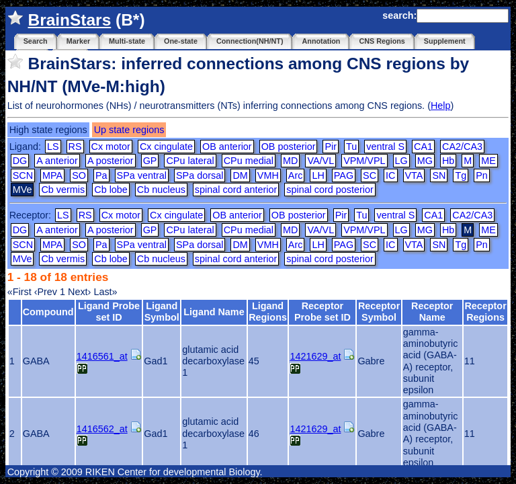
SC (369, 175)
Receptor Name (432, 311)
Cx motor (110, 146)
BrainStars (69, 20)
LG (401, 160)
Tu (351, 146)
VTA (414, 175)
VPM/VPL (364, 160)
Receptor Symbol (379, 311)
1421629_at (315, 356)
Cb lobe (111, 189)
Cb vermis (63, 189)
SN (438, 175)
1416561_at (102, 356)
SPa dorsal (199, 175)
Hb (448, 160)
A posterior (110, 160)
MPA (52, 175)
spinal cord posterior (330, 189)
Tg (460, 175)
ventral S (385, 146)
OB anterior (227, 146)
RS (75, 146)
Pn (482, 175)
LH (318, 175)
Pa (101, 175)
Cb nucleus (161, 189)
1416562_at (102, 429)
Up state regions (129, 129)
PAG (343, 175)
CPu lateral (190, 160)
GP (150, 160)
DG (20, 160)
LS (53, 146)
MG (425, 160)
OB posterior (288, 146)
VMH (268, 175)
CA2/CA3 (462, 146)
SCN (23, 175)
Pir (331, 146)
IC (390, 175)
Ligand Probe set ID (109, 311)
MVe (22, 258)
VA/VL (320, 160)
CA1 (423, 146)
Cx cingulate (166, 146)
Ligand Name (213, 312)
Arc (295, 175)
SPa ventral (142, 175)
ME (488, 160)
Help (441, 105)
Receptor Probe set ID (322, 311)
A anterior (57, 160)
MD (290, 160)
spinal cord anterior (236, 189)
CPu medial (248, 160)
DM (239, 175)
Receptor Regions (485, 311)
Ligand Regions (268, 311)
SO (79, 175)
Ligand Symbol (161, 311)
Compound (48, 312)
